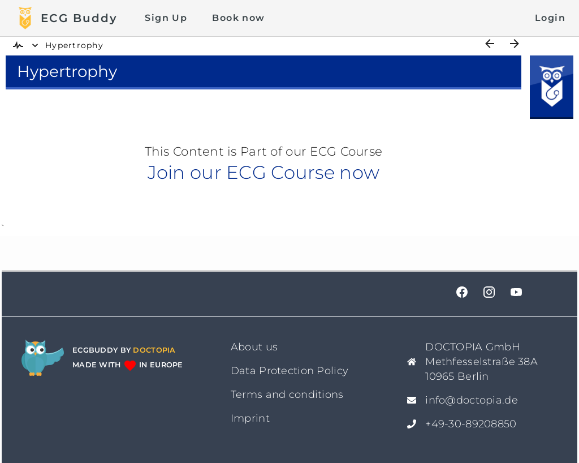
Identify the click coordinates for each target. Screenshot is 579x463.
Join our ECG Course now (263, 172)
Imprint (250, 418)
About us (254, 347)
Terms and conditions (287, 394)
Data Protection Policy (289, 371)
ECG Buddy (79, 18)
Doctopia (154, 350)
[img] (18, 45)
